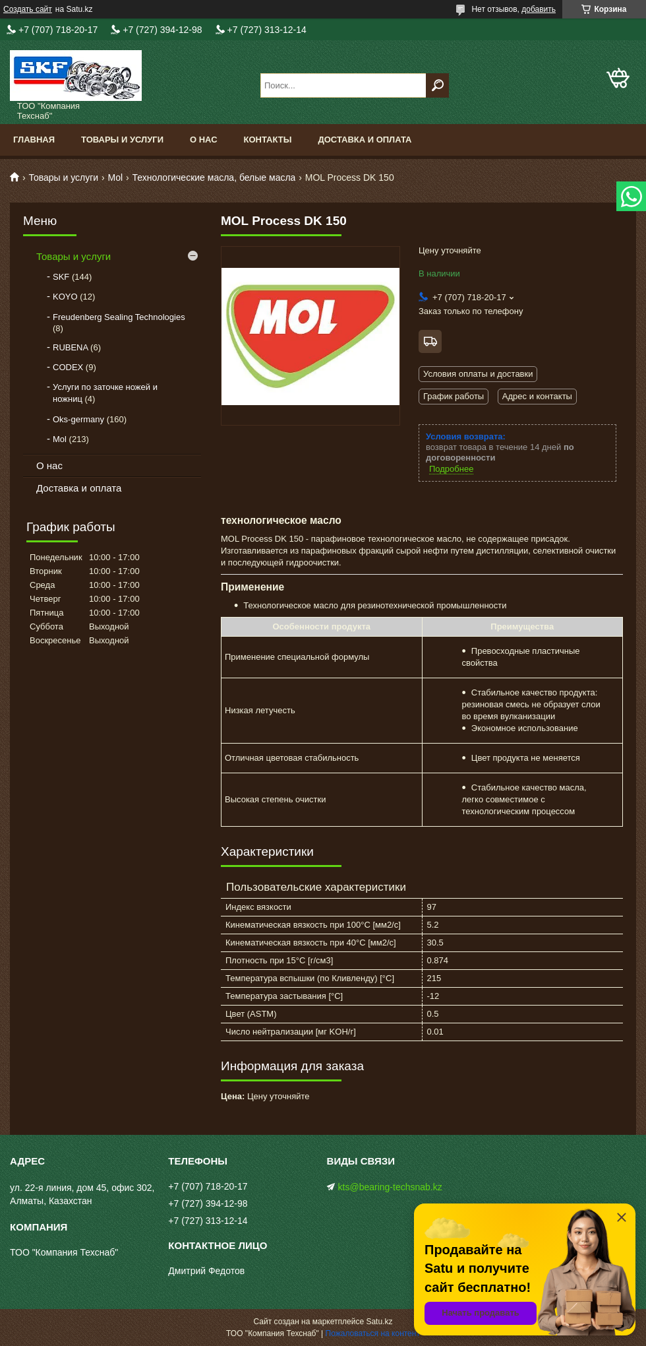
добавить (538, 9)
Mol (115, 177)
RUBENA (70, 347)
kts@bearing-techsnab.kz (390, 1187)
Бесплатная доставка (430, 341)
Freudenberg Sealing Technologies (119, 317)
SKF (61, 277)
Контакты (268, 139)
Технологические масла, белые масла (214, 177)
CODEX (68, 367)
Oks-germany (78, 419)
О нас (204, 139)
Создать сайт (27, 9)
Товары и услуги (122, 139)
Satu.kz (379, 1321)
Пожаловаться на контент (373, 1333)
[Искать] (437, 85)
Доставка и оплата (364, 139)
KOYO (65, 297)
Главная (34, 139)
